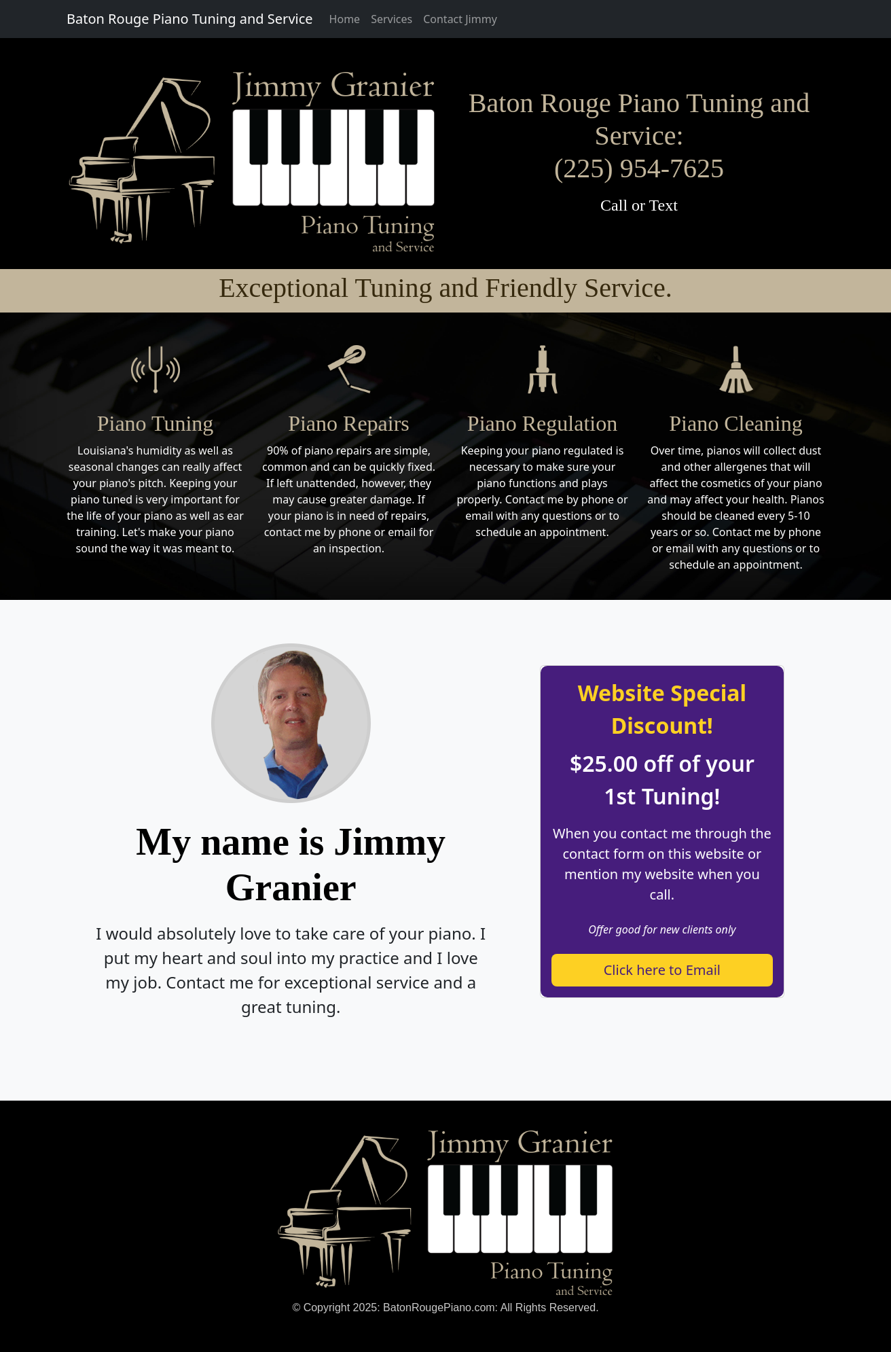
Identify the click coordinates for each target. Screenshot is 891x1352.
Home (345, 19)
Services (391, 19)
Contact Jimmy (460, 19)
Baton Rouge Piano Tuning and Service (190, 19)
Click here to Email (662, 970)
